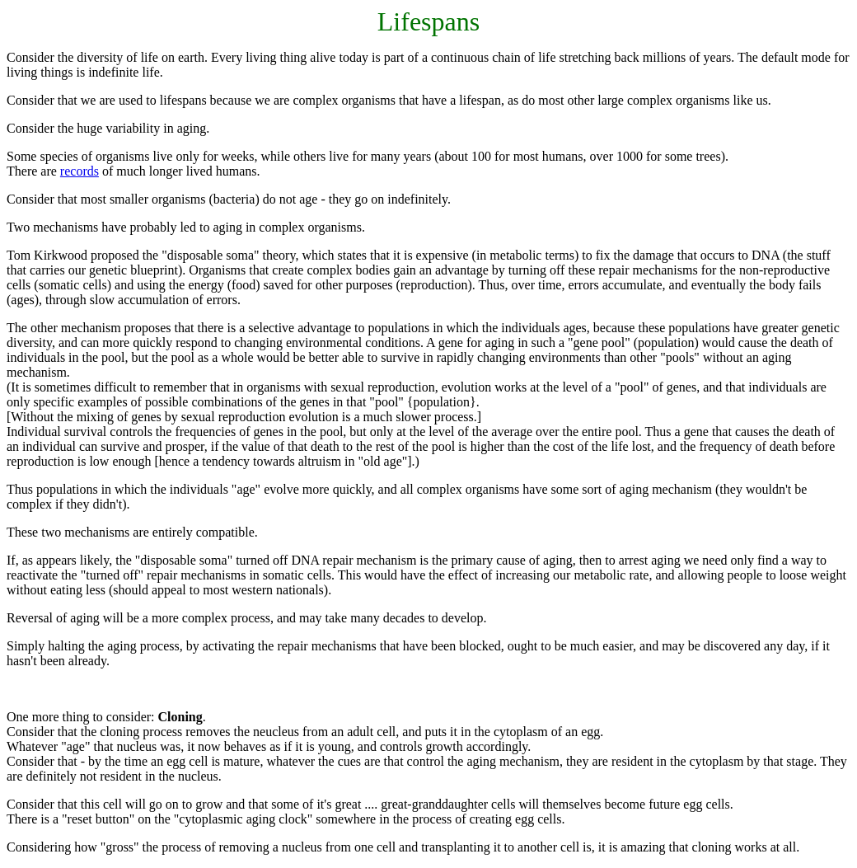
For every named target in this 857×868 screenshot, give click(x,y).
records (79, 171)
